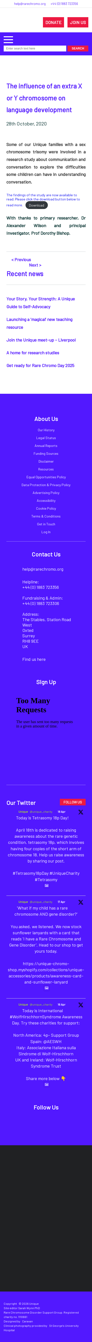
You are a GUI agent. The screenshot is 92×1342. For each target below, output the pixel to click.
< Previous (21, 259)
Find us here (34, 659)
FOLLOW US (73, 802)
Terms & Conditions (46, 516)
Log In (46, 532)
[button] (8, 39)
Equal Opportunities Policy (46, 477)
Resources (46, 469)
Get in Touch (46, 524)
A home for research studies (32, 352)
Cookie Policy (46, 508)
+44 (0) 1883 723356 (64, 4)
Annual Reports (46, 445)
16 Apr (62, 1004)
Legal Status (46, 438)
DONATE (53, 22)
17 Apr (61, 901)
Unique (23, 811)
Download (36, 205)
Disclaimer (46, 461)
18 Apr (62, 811)
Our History (46, 430)
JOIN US (78, 22)
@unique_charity (41, 811)
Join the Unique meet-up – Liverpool (41, 340)
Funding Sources (46, 453)
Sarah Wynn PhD (29, 1308)
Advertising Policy (46, 493)
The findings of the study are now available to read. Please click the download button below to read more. (43, 200)
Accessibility (46, 500)
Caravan (27, 1321)
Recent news (24, 273)
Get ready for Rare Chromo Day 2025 (40, 365)
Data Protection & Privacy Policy (46, 485)
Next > (35, 265)
